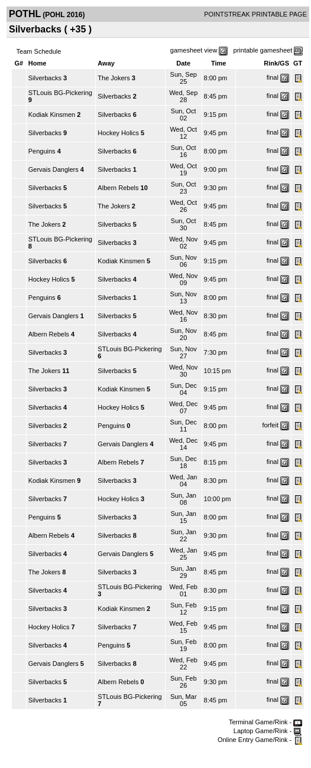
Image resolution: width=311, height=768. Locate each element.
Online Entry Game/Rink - (260, 739)
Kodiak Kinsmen (52, 114)
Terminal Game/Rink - (265, 721)
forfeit (270, 425)
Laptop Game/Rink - (268, 730)
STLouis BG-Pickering (60, 92)
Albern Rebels (118, 187)
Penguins (42, 151)
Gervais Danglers (53, 169)
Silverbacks (44, 77)
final (272, 77)
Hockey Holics (118, 132)
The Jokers (113, 77)
